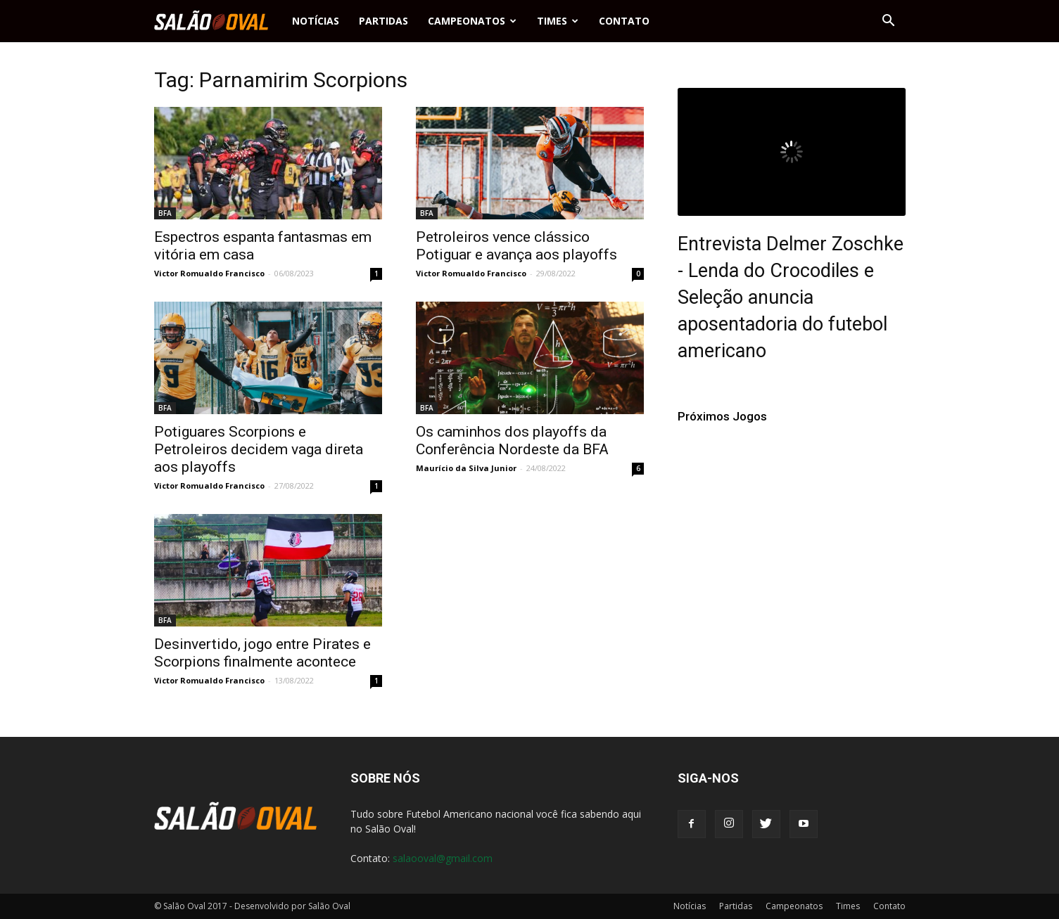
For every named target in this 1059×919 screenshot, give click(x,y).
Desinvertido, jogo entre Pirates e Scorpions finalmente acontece (262, 653)
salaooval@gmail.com (443, 858)
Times (557, 20)
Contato (624, 20)
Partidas (383, 20)
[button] (889, 21)
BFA (165, 213)
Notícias (315, 20)
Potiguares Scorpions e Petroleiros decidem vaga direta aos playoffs (258, 449)
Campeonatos (472, 20)
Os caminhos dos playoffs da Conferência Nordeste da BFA (512, 440)
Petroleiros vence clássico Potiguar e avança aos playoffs (516, 246)
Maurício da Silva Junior (466, 468)
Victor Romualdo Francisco (209, 273)
